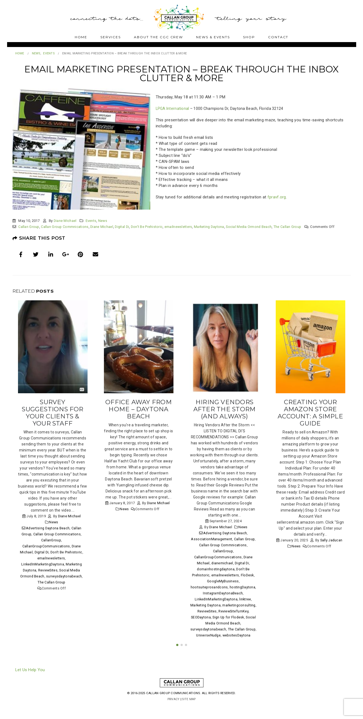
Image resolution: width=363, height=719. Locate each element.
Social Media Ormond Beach (249, 227)
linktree (245, 599)
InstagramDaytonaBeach (223, 593)
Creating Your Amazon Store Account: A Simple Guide (310, 412)
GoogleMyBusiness (223, 581)
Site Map (189, 709)
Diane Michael (65, 221)
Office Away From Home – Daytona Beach (138, 409)
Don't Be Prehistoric (147, 227)
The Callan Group (287, 227)
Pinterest (80, 254)
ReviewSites (48, 570)
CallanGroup (51, 540)
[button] (177, 655)
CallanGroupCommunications (46, 546)
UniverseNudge (208, 635)
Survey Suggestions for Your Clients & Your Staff (52, 412)
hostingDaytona (242, 587)
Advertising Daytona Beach (48, 528)
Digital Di (122, 227)
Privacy (172, 709)
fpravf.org (277, 197)
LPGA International (172, 108)
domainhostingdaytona (216, 569)
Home (81, 37)
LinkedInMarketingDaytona (42, 564)
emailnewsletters (178, 227)
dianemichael (222, 563)
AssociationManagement (211, 539)
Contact (278, 37)
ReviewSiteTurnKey (233, 611)
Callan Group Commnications (64, 227)
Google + (65, 254)
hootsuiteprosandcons (209, 587)
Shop (249, 37)
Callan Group (28, 227)
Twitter (35, 254)
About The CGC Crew (158, 37)
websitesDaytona (237, 635)
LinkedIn (50, 254)
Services (110, 37)
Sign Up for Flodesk (228, 617)
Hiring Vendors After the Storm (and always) (224, 409)
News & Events (213, 37)
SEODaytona (201, 617)
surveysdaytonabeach (64, 576)
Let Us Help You (30, 679)
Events (91, 221)
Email (95, 254)
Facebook (21, 254)
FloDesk (247, 575)
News (102, 221)
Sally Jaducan (331, 540)
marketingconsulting (238, 605)
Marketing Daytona (209, 227)
